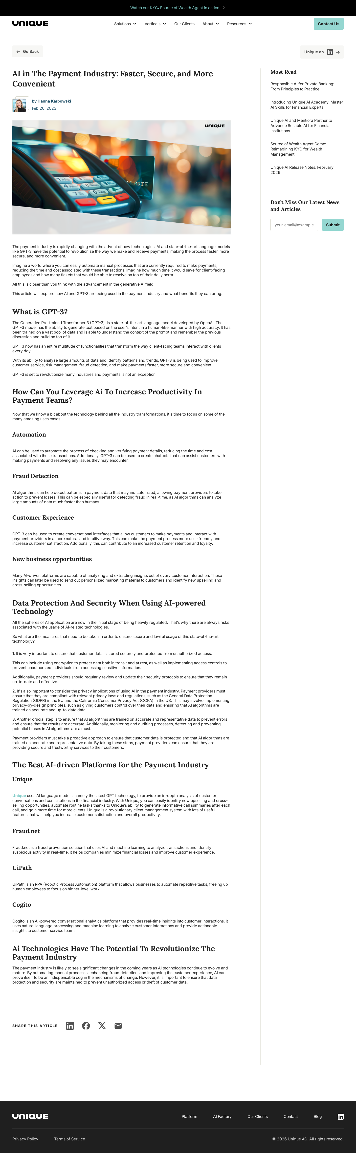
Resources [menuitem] (239, 23)
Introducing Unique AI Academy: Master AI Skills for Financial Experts (306, 105)
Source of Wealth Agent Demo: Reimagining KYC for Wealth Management (298, 149)
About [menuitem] (210, 23)
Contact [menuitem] (291, 1116)
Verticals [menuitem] (155, 23)
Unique (19, 795)
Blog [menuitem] (318, 1116)
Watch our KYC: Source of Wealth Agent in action (174, 7)
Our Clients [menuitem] (184, 23)
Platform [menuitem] (189, 1116)
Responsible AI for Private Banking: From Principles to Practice (302, 86)
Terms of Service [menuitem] (69, 1138)
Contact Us (328, 23)
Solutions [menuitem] (125, 23)
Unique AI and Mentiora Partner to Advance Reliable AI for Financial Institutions (301, 125)
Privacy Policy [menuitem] (25, 1138)
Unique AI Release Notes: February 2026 (302, 170)
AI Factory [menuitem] (222, 1116)
